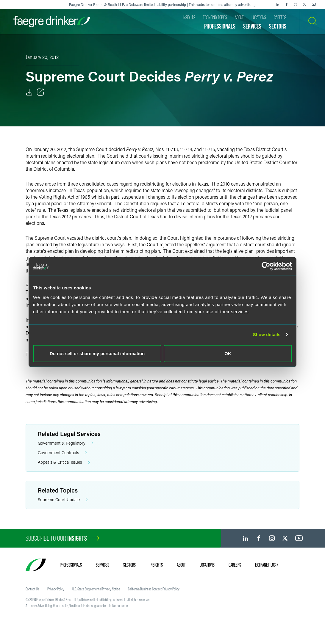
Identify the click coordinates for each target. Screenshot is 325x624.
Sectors (129, 564)
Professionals (71, 564)
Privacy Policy (55, 589)
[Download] (29, 92)
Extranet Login (267, 564)
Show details (267, 334)
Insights (156, 564)
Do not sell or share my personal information (97, 353)
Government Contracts (62, 453)
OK (227, 353)
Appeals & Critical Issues (64, 462)
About (181, 564)
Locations (207, 564)
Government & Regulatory (65, 443)
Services (102, 564)
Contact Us (32, 589)
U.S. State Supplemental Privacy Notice (96, 589)
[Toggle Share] (40, 92)
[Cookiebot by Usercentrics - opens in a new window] (266, 266)
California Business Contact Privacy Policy (153, 589)
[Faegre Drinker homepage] (51, 21)
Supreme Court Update (63, 500)
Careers (235, 564)
